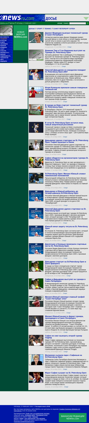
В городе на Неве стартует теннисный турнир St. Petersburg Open (66, 106)
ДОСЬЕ (51, 18)
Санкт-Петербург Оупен (64, 29)
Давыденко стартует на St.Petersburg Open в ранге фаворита (65, 263)
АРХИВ (59, 23)
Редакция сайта (30, 415)
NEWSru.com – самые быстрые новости (27, 420)
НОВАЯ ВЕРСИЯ (20, 34)
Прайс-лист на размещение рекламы (37, 413)
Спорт (39, 29)
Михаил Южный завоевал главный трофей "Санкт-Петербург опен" (64, 298)
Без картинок (41, 418)
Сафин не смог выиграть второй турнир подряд (63, 337)
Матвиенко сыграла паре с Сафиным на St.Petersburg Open (63, 356)
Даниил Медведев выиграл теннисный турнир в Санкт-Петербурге (66, 34)
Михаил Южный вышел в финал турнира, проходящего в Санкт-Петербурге (64, 317)
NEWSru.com (4, 23)
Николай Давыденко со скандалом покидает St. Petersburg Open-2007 (65, 71)
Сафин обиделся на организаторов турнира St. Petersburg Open (66, 159)
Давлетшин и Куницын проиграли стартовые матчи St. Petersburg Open (65, 245)
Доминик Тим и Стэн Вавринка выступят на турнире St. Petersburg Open (65, 51)
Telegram (35, 417)
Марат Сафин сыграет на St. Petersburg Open (65, 373)
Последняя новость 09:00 (42, 406)
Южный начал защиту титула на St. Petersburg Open (66, 227)
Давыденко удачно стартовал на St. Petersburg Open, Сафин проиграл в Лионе (66, 141)
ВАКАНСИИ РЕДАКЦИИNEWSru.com (72, 417)
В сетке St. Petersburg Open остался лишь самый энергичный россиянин (64, 124)
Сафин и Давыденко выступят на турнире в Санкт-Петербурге (65, 280)
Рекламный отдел (42, 415)
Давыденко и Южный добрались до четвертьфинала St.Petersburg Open (61, 192)
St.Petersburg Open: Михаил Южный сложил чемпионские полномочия (65, 175)
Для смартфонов (30, 418)
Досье (32, 29)
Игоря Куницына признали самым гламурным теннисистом (66, 88)
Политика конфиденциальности (24, 421)
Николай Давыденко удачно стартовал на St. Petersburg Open (65, 210)
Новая (21, 418)
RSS (29, 417)
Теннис (47, 29)
